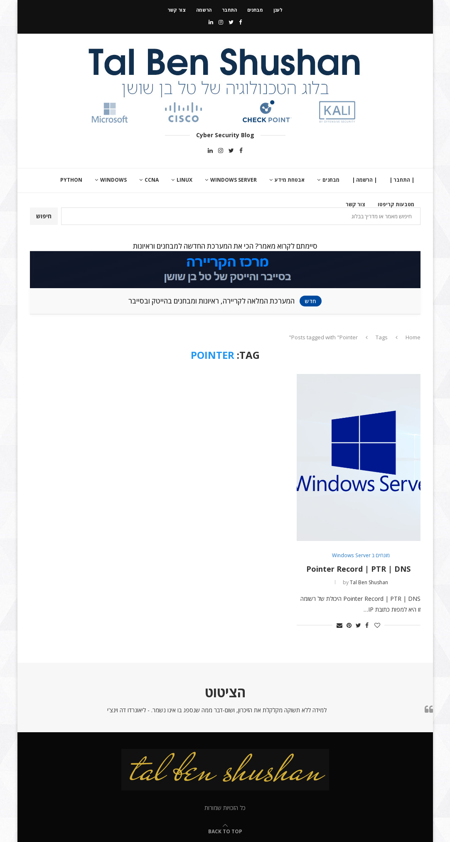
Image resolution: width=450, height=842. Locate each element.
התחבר (229, 10)
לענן (278, 10)
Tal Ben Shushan (369, 582)
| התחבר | (401, 179)
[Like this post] (377, 625)
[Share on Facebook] (367, 625)
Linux (184, 179)
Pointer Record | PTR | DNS (358, 569)
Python (71, 179)
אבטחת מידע (290, 179)
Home (413, 337)
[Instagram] (221, 22)
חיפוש (44, 216)
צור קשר (176, 10)
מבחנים (255, 10)
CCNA (152, 179)
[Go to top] (225, 831)
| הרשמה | (364, 179)
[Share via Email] (339, 625)
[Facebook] (240, 22)
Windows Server (233, 179)
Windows (113, 179)
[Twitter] (231, 22)
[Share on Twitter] (358, 625)
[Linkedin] (211, 22)
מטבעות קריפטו (396, 204)
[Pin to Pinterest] (349, 625)
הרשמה (203, 10)
